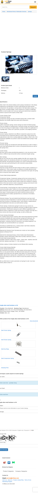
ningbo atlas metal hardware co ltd (9, 305)
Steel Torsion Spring (6, 330)
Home (3, 11)
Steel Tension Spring (6, 339)
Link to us (4, 480)
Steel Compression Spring (7, 358)
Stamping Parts (5, 367)
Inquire (35, 96)
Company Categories (21, 471)
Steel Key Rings (5, 349)
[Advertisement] (18, 32)
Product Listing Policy (18, 480)
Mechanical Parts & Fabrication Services (16, 11)
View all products (34, 321)
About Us (10, 480)
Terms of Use (28, 480)
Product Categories (8, 471)
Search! (33, 7)
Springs (30, 11)
